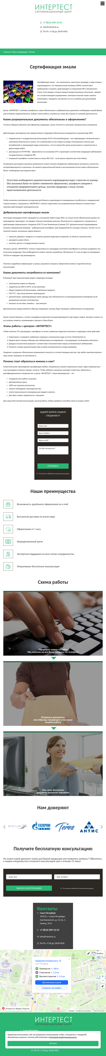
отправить (53, 466)
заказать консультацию (29, 888)
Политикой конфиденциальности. (63, 1037)
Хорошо (53, 1043)
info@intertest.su (51, 27)
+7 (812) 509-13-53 (52, 22)
